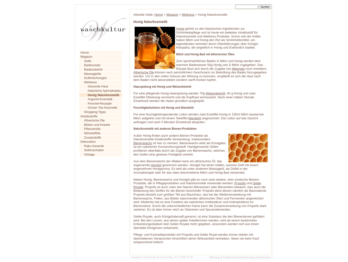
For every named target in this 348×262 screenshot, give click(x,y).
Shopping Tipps (95, 112)
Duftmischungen (95, 78)
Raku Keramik (94, 146)
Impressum (263, 257)
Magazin (86, 56)
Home (84, 52)
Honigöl (156, 165)
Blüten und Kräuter (97, 125)
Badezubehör (93, 69)
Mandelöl (194, 118)
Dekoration (88, 141)
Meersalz (238, 69)
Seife (87, 61)
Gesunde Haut (98, 86)
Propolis (240, 183)
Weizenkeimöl (215, 93)
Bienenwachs (142, 143)
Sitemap (214, 257)
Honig (180, 28)
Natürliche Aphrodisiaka (104, 90)
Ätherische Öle (94, 120)
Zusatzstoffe (92, 137)
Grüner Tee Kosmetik (102, 107)
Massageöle (92, 74)
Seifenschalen (94, 150)
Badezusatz (92, 65)
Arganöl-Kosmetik (100, 99)
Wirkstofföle (92, 133)
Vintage (89, 154)
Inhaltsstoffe (88, 116)
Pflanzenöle (92, 129)
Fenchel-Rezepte (100, 103)
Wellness (90, 82)
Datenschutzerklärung (238, 257)
